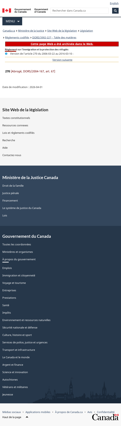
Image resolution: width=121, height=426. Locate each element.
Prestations (9, 298)
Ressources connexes (15, 125)
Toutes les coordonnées (16, 244)
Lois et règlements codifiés (18, 133)
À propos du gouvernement (19, 259)
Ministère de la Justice (31, 30)
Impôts (6, 312)
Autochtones (10, 379)
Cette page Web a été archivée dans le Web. (62, 44)
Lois (4, 215)
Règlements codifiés (17, 37)
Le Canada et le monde (16, 357)
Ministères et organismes (17, 252)
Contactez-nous (11, 155)
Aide (5, 147)
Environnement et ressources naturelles (26, 320)
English (114, 3)
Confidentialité (106, 412)
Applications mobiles (37, 412)
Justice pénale (10, 193)
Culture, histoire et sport (17, 335)
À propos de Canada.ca (69, 412)
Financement (10, 200)
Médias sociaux (11, 412)
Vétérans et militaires (15, 387)
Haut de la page (15, 417)
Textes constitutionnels (16, 118)
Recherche (8, 140)
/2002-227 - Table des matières (54, 37)
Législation (86, 30)
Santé (5, 305)
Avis (89, 412)
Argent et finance (12, 364)
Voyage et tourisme (14, 283)
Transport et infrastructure (18, 350)
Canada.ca (9, 30)
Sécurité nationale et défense (19, 327)
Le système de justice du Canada (21, 208)
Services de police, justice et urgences (25, 342)
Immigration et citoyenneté (18, 275)
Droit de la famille (13, 185)
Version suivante (62, 60)
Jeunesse (7, 394)
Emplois (7, 268)
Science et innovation (15, 372)
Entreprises (9, 290)
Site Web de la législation (62, 30)
